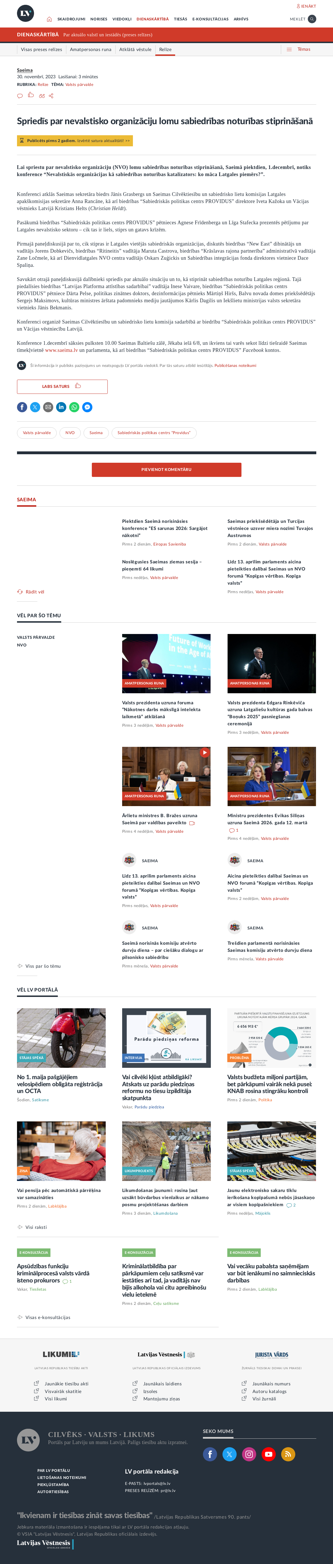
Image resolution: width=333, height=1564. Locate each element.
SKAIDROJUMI (72, 19)
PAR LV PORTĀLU (53, 1471)
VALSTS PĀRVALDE (36, 638)
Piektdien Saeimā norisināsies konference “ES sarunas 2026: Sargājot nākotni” (165, 528)
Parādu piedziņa (149, 1107)
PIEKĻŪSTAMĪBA (53, 1485)
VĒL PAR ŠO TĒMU (39, 615)
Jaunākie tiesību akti (67, 1384)
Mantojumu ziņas (161, 1399)
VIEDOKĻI (122, 19)
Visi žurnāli (264, 1399)
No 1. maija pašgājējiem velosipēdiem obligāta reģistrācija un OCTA (60, 1084)
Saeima (25, 70)
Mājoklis (263, 1214)
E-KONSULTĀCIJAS (210, 19)
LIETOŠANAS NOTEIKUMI (61, 1478)
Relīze (43, 85)
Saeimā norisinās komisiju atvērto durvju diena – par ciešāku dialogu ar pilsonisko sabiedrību (162, 950)
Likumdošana (165, 1214)
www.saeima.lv (61, 350)
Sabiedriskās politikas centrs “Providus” (154, 433)
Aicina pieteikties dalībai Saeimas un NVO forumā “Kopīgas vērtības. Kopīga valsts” (270, 883)
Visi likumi (56, 1399)
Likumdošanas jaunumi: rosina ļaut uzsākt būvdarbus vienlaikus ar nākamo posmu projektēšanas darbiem (165, 1197)
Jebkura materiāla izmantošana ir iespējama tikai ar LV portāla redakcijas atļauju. (103, 1527)
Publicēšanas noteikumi (235, 366)
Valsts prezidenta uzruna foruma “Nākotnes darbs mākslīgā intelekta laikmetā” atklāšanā (161, 710)
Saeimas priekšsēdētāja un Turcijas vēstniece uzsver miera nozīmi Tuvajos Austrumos (270, 528)
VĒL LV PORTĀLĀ (37, 990)
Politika (265, 1100)
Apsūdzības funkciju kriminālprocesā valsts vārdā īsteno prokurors (53, 1273)
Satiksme (40, 1100)
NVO (70, 433)
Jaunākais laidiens (162, 1384)
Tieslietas (37, 1290)
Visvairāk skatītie (63, 1391)
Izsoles (150, 1391)
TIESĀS (180, 19)
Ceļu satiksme (166, 1304)
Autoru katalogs (270, 1391)
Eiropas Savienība (169, 544)
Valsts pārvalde (79, 85)
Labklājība (57, 1206)
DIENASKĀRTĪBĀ (153, 19)
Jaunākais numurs (272, 1384)
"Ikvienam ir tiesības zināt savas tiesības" (84, 1515)
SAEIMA (26, 499)
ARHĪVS (241, 19)
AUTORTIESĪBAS (53, 1492)
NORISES (98, 19)
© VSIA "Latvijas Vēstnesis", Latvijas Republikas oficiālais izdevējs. (87, 1534)
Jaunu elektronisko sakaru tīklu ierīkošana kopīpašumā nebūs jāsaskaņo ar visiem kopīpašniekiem (271, 1197)
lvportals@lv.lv (157, 1484)
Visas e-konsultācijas (48, 1317)
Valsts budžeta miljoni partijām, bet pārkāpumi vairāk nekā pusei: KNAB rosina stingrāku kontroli (269, 1084)
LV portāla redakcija (152, 1472)
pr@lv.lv (168, 1491)
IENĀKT (308, 7)
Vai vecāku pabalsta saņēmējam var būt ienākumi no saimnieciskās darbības (271, 1273)
